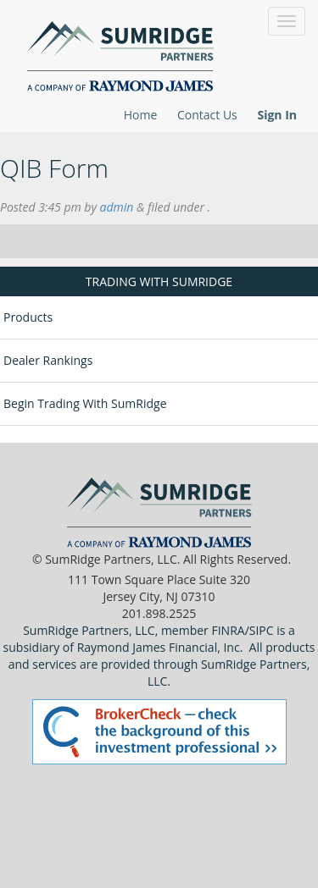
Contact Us (207, 115)
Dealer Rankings (47, 360)
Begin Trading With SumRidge (85, 403)
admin (117, 207)
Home (141, 115)
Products (28, 317)
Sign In (277, 115)
